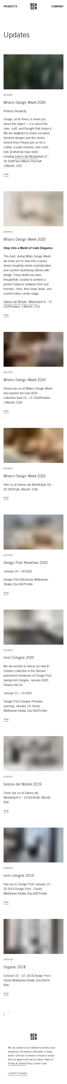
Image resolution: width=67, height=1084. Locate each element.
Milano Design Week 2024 (25, 380)
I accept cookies (17, 1074)
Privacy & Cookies (17, 1064)
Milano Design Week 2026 (25, 103)
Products (10, 7)
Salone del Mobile (26, 156)
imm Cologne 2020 (19, 658)
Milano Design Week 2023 (25, 476)
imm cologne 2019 (19, 876)
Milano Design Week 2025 (25, 240)
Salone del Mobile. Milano (20, 302)
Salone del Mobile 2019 (22, 785)
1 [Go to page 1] (4, 1013)
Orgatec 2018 (15, 967)
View (6, 174)
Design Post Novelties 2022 (26, 563)
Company (57, 7)
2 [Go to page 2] (8, 1013)
